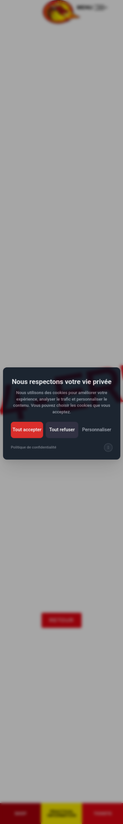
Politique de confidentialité (34, 450)
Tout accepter (27, 433)
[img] (107, 450)
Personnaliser (95, 433)
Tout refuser (61, 433)
